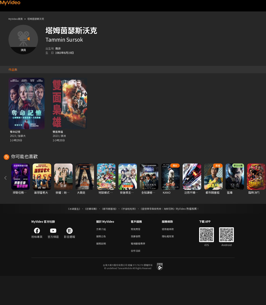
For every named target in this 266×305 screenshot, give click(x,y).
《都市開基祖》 (108, 235)
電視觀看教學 (139, 272)
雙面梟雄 (58, 132)
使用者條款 (171, 256)
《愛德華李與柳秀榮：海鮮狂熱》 (160, 235)
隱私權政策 (171, 264)
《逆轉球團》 (89, 235)
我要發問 (136, 264)
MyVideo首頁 (16, 19)
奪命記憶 (15, 132)
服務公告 (101, 264)
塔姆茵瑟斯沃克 (39, 19)
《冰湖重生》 (71, 235)
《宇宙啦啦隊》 (129, 235)
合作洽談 (136, 279)
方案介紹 (101, 256)
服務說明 (101, 272)
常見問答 (136, 256)
